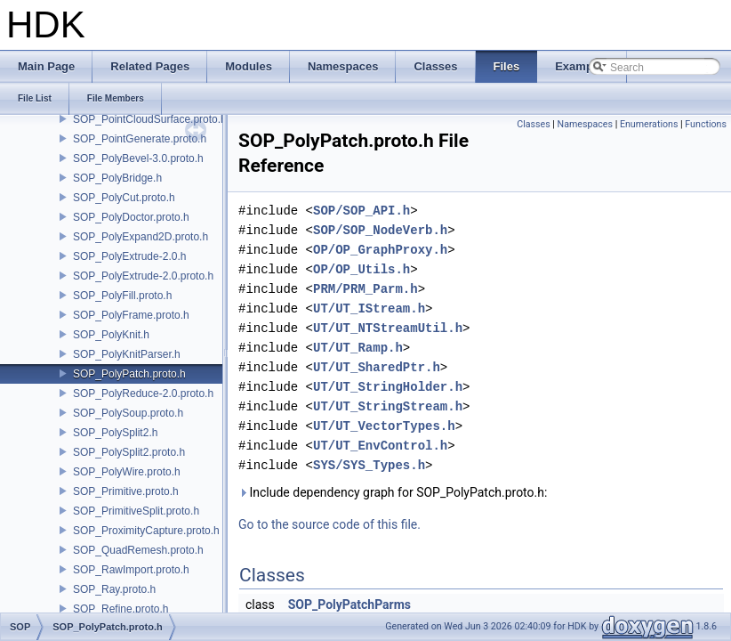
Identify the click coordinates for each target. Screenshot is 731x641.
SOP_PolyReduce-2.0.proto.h (143, 393)
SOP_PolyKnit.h (111, 335)
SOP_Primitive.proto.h (126, 491)
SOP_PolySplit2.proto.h (129, 452)
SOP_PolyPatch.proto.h (129, 374)
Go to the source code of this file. (329, 524)
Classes (533, 124)
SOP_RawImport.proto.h (131, 570)
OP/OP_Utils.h (361, 269)
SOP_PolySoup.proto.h (128, 413)
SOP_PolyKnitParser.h (127, 354)
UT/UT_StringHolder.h (387, 386)
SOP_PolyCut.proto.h (124, 197)
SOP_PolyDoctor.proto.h (131, 217)
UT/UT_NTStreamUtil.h (387, 328)
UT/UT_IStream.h (369, 308)
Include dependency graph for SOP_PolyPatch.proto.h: (392, 492)
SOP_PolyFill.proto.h (122, 295)
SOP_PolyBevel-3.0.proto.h (138, 158)
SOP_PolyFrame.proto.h (131, 315)
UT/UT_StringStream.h (387, 406)
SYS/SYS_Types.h (369, 465)
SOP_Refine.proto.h (120, 609)
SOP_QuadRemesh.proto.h (138, 550)
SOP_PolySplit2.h (115, 432)
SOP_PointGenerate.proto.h (139, 139)
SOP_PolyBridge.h (117, 178)
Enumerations (649, 124)
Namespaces (585, 124)
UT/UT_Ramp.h (358, 347)
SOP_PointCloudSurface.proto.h (150, 119)
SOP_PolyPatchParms (349, 604)
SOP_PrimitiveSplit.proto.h (136, 511)
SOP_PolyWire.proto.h (127, 472)
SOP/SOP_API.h (361, 210)
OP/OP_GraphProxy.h (380, 249)
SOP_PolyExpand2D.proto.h (140, 237)
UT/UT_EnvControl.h (380, 445)
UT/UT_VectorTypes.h (384, 426)
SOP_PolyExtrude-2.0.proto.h (143, 276)
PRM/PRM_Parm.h (365, 288)
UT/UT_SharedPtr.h (376, 367)
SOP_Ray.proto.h (114, 589)
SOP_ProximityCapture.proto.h (146, 530)
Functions (706, 124)
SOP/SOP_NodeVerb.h (380, 230)
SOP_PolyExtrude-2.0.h (129, 256)
